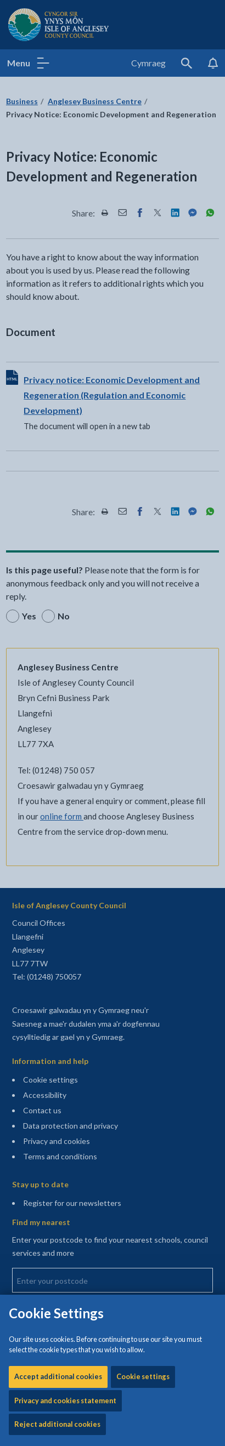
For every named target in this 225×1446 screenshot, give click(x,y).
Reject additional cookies (57, 372)
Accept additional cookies (58, 325)
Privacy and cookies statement (65, 349)
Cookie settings (143, 325)
